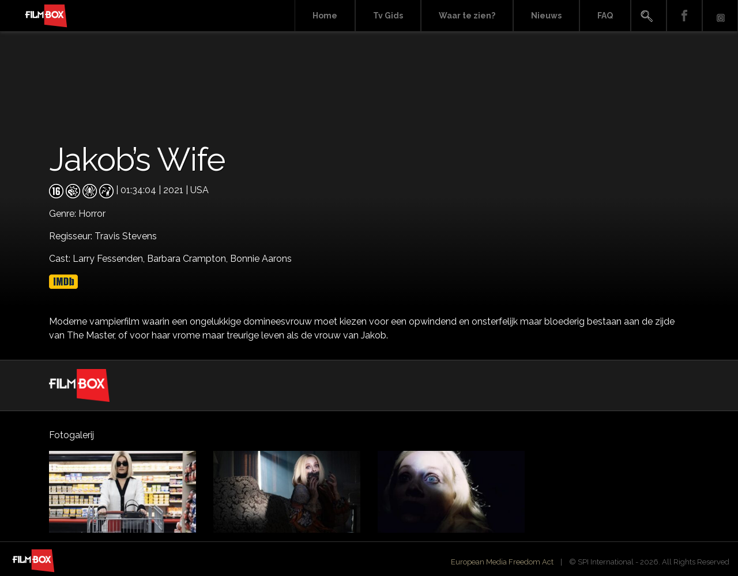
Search (649, 16)
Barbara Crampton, (188, 258)
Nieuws (546, 15)
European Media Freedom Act (502, 562)
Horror (92, 213)
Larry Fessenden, (110, 258)
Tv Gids (388, 15)
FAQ (605, 15)
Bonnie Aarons (261, 258)
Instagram (720, 16)
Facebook (684, 16)
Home (324, 15)
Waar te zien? (467, 15)
